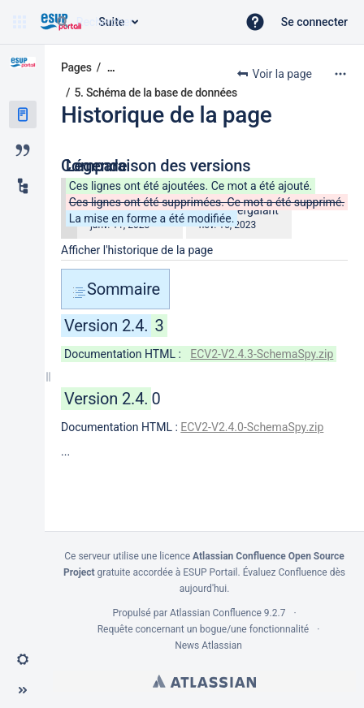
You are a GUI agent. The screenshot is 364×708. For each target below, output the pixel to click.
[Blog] (23, 150)
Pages (76, 67)
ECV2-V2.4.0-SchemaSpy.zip (251, 427)
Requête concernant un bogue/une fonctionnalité (204, 629)
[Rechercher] (62, 21)
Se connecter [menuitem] (314, 21)
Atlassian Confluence (216, 613)
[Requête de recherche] (139, 22)
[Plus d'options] (340, 74)
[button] (19, 22)
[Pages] (23, 114)
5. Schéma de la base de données (155, 92)
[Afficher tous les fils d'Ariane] (111, 68)
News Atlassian (208, 645)
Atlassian (204, 681)
